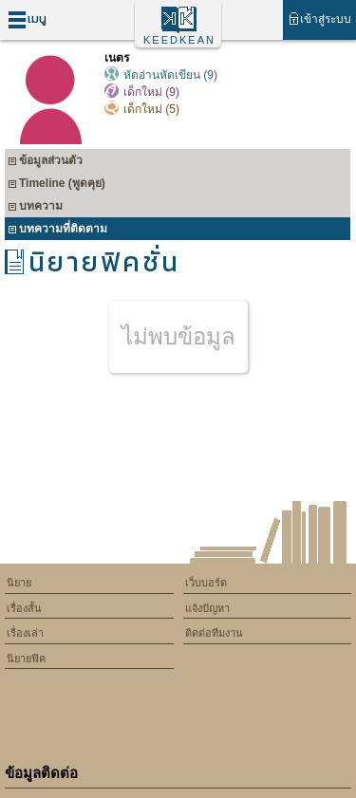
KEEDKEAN (179, 40)
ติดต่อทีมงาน (214, 633)
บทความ (35, 208)
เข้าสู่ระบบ (319, 18)
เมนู (27, 19)
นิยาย (19, 582)
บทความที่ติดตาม (57, 231)
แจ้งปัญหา (207, 608)
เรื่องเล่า (25, 633)
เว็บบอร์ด (206, 582)
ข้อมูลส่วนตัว (45, 163)
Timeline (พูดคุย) (56, 185)
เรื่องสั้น (24, 608)
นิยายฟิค (26, 658)
